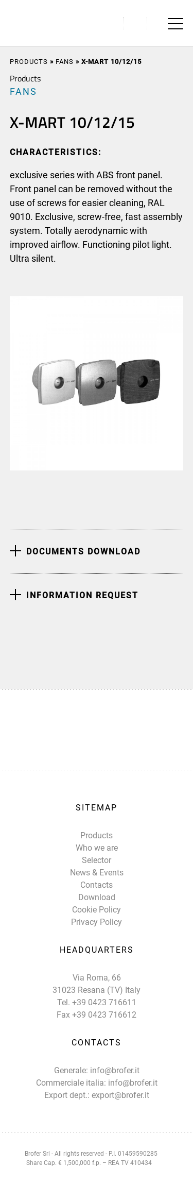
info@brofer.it (114, 1070)
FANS (65, 61)
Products (29, 61)
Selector (96, 860)
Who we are (97, 848)
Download (96, 897)
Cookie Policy (96, 910)
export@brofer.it (120, 1095)
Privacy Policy (96, 922)
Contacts (96, 885)
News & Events (97, 872)
